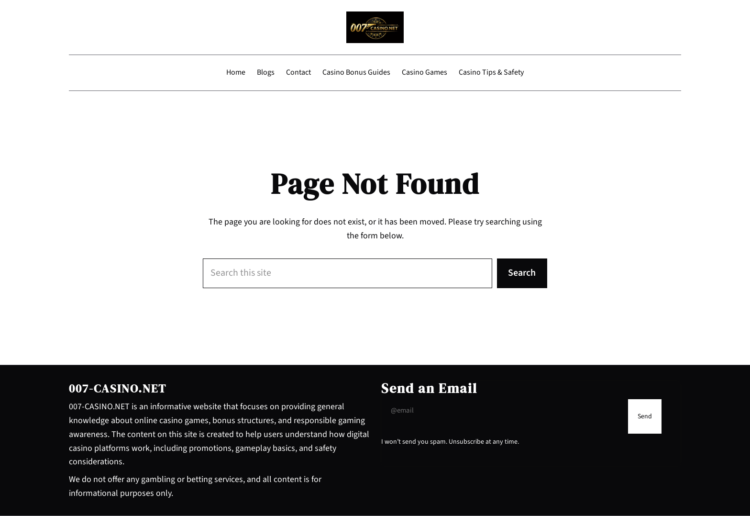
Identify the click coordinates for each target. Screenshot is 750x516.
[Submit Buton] (645, 416)
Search (522, 273)
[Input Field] (502, 410)
